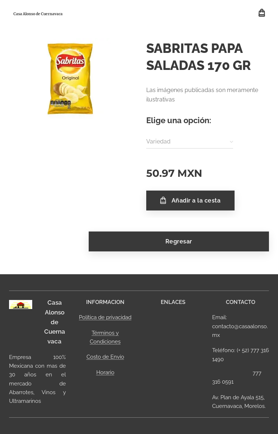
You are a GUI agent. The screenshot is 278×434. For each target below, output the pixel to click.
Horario (105, 372)
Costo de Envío (105, 357)
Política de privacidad (105, 317)
